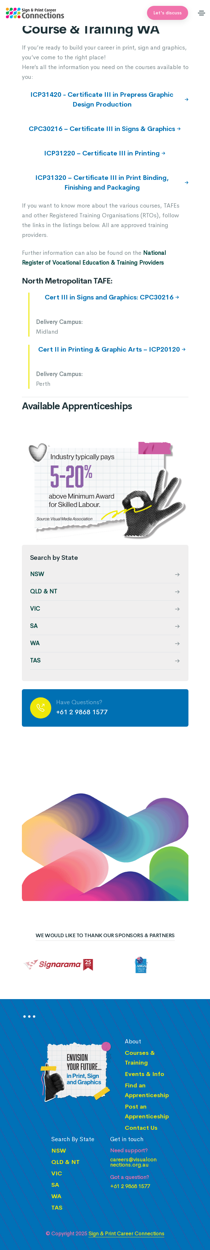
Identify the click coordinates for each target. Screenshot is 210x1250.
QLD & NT (43, 591)
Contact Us (141, 1127)
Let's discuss (167, 13)
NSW (37, 574)
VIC (35, 608)
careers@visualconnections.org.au (133, 1162)
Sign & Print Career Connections (126, 1233)
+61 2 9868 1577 (82, 712)
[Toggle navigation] (201, 13)
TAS (35, 660)
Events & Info (144, 1074)
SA (34, 626)
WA (35, 643)
